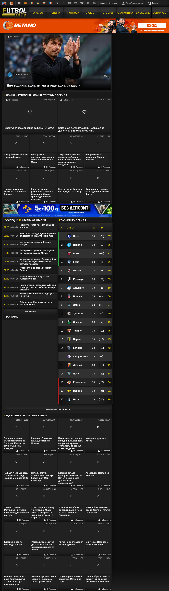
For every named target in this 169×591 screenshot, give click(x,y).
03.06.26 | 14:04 (22, 75)
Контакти (113, 3)
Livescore (143, 12)
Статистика (125, 12)
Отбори (108, 12)
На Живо (37, 12)
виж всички (30, 311)
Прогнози (72, 12)
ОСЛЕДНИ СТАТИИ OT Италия (25, 220)
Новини (55, 12)
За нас (103, 3)
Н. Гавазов (13, 37)
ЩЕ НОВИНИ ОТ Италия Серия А (25, 415)
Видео (90, 12)
